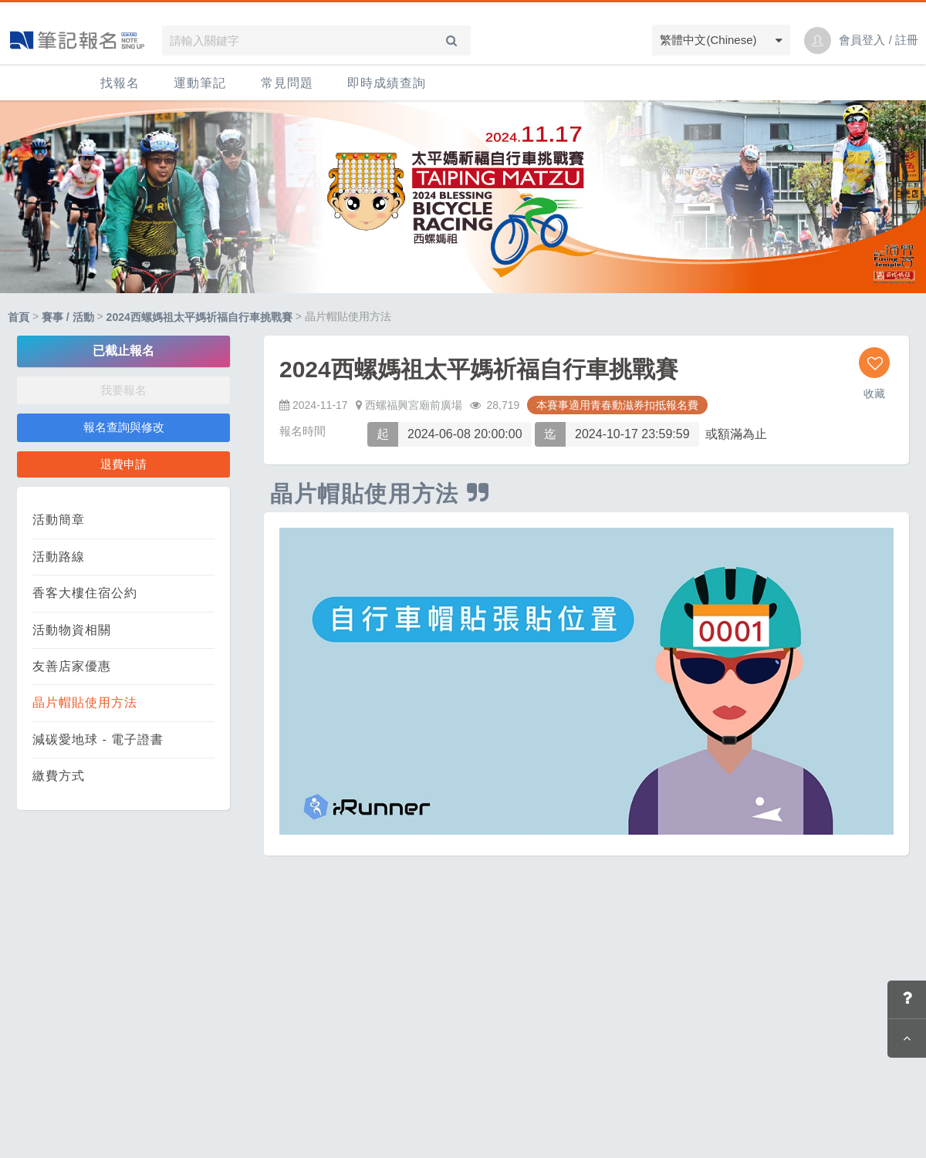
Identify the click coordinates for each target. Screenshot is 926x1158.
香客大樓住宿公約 (84, 592)
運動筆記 (200, 82)
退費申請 (123, 464)
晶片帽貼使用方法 (84, 702)
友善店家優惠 (71, 666)
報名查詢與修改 (123, 427)
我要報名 (123, 390)
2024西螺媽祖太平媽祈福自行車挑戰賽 (199, 317)
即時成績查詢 (386, 82)
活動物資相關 (71, 629)
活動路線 (58, 556)
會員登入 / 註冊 (878, 39)
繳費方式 (58, 775)
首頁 (18, 317)
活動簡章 (58, 519)
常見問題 (287, 82)
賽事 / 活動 (68, 317)
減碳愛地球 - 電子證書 (98, 739)
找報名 (120, 82)
